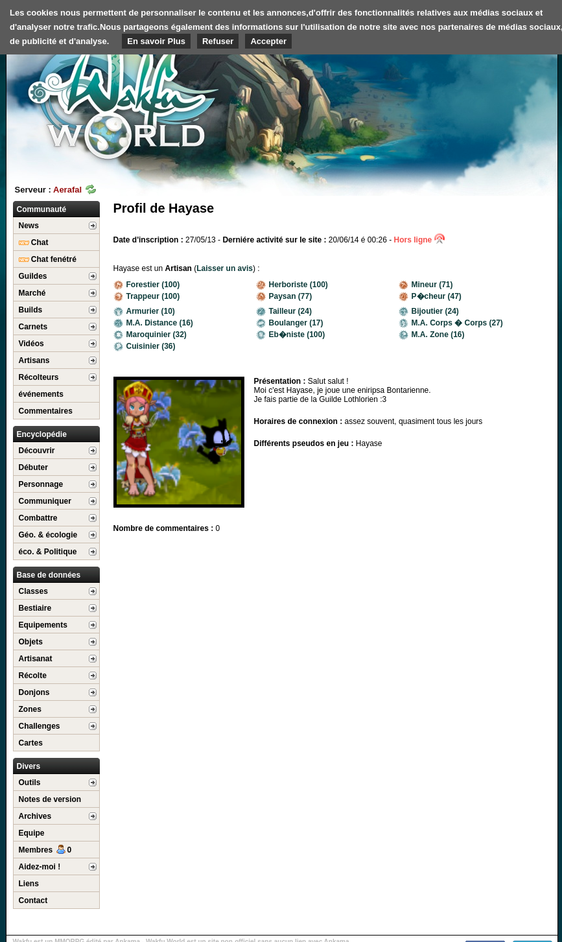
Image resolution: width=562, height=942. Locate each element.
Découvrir (37, 450)
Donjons (34, 692)
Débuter (33, 467)
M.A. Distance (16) (153, 322)
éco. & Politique (48, 551)
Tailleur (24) (284, 311)
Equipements (43, 625)
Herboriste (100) (292, 284)
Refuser (217, 41)
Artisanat (36, 658)
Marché (32, 293)
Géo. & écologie (48, 534)
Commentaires (46, 411)
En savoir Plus (156, 41)
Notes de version (50, 799)
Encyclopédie (42, 434)
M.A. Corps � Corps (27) (451, 322)
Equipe (32, 833)
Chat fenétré (47, 259)
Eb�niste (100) (290, 334)
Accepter (268, 41)
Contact (33, 900)
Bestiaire (35, 608)
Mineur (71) (426, 284)
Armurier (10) (144, 311)
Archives (35, 816)
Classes (33, 591)
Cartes (31, 743)
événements (41, 394)
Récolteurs (39, 377)
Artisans (34, 360)
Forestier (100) (146, 284)
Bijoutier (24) (429, 311)
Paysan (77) (284, 296)
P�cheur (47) (430, 296)
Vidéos (31, 343)
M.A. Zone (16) (432, 334)
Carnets (33, 326)
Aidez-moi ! (40, 866)
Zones (30, 709)
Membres (45, 849)
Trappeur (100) (146, 296)
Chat (34, 242)
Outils (30, 782)
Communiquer (45, 501)
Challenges (39, 726)
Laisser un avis (224, 268)
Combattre (38, 518)
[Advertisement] (492, 84)
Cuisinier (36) (144, 346)
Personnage (41, 484)
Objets (31, 641)
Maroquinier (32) (150, 334)
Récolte (33, 675)
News (29, 225)
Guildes (33, 276)
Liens (29, 883)
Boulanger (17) (289, 322)
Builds (31, 309)
